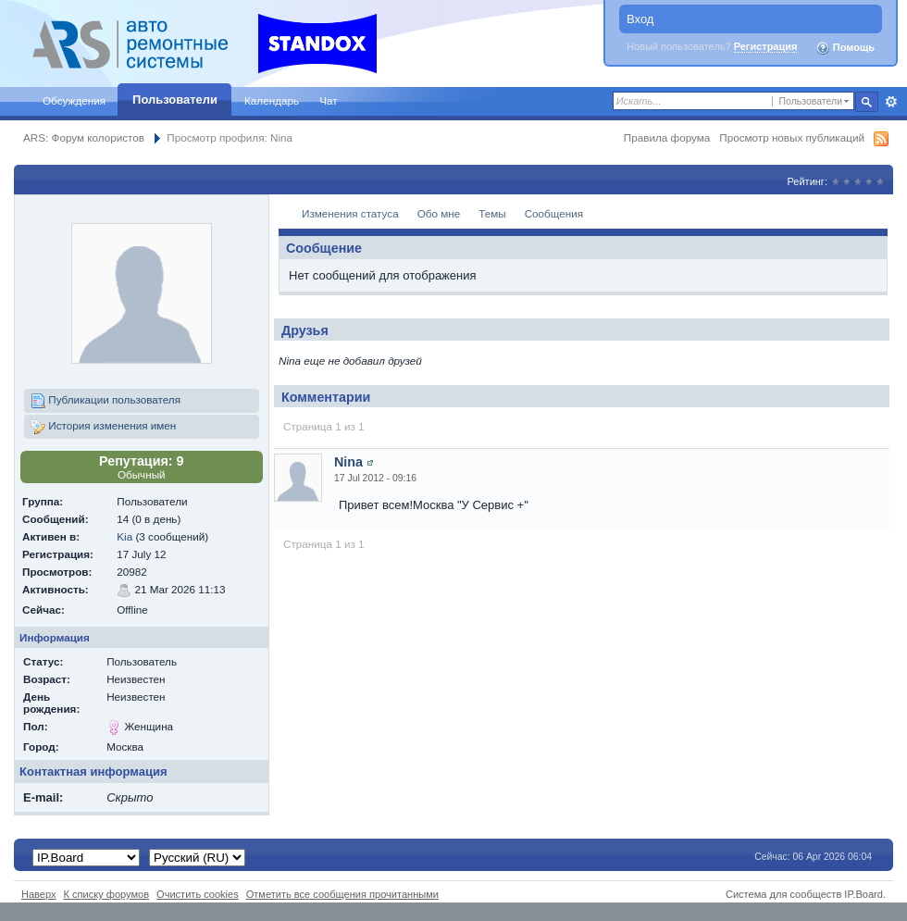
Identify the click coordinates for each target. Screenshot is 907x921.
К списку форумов (107, 894)
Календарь (271, 100)
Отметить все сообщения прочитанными (342, 894)
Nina (348, 461)
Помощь (845, 48)
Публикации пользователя (105, 400)
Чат (328, 100)
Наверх (38, 894)
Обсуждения (74, 100)
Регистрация (766, 46)
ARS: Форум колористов (83, 137)
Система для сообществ (783, 894)
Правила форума (667, 137)
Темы (491, 213)
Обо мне (439, 213)
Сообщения (554, 213)
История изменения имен (103, 426)
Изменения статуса (350, 213)
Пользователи (174, 99)
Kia (124, 536)
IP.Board (863, 894)
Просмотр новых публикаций (791, 137)
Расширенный (890, 102)
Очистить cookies (197, 894)
